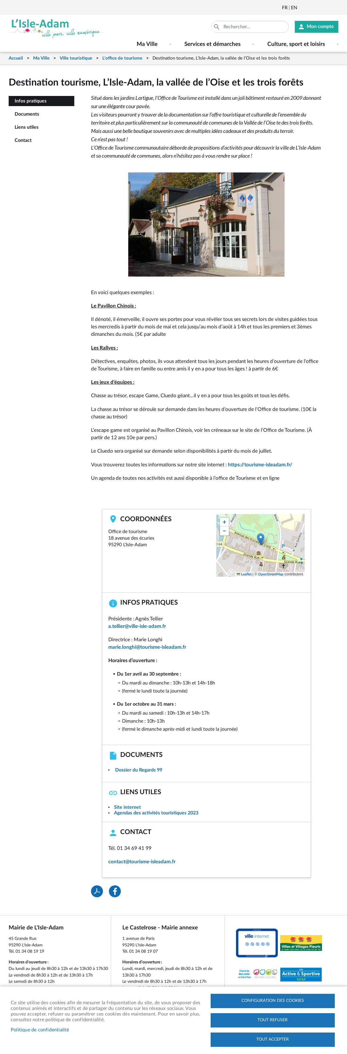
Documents (27, 114)
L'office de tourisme (122, 58)
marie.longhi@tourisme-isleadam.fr (147, 647)
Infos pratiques (31, 101)
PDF (97, 891)
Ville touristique (76, 58)
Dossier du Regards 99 (138, 770)
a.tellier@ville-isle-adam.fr (137, 626)
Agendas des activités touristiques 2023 (156, 813)
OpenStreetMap (270, 574)
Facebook (318, 7)
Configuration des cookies (272, 1001)
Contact (23, 140)
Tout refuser (272, 1020)
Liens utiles (26, 127)
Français (285, 7)
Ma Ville (41, 58)
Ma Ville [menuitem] (147, 44)
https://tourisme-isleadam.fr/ (261, 464)
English (294, 7)
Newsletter (302, 7)
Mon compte (320, 26)
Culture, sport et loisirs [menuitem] (296, 44)
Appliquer (217, 26)
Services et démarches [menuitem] (212, 44)
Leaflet (244, 574)
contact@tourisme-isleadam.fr (141, 861)
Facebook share (115, 891)
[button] (260, 539)
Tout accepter (272, 1039)
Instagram (334, 7)
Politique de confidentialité (40, 1029)
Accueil (16, 58)
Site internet (127, 807)
